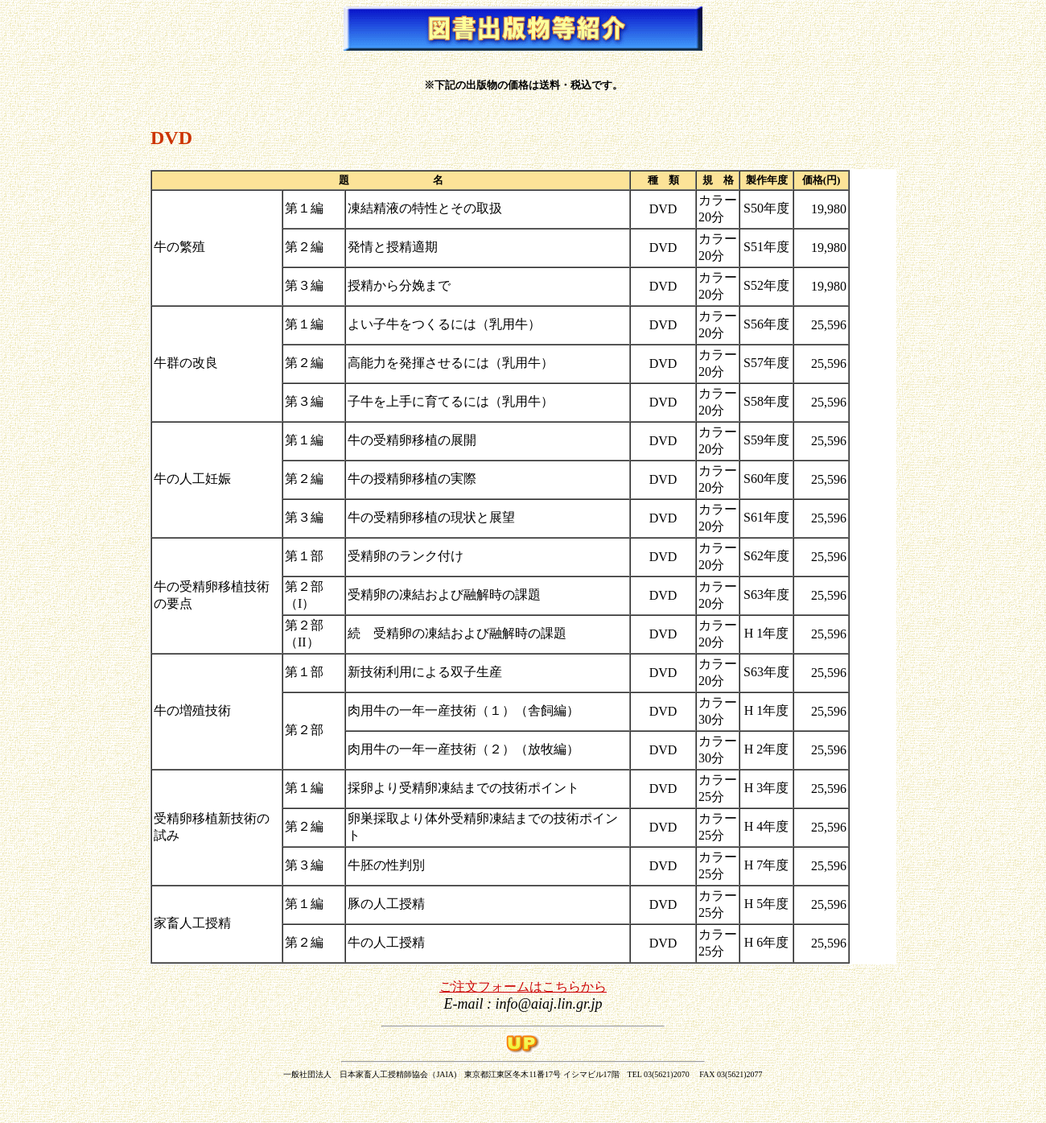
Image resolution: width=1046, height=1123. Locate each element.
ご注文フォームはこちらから (523, 986)
